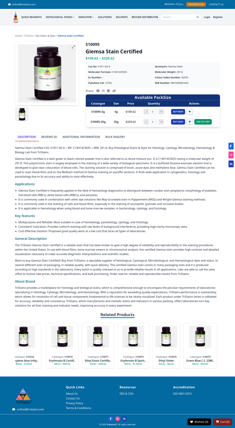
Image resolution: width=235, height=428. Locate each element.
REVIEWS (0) (49, 137)
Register (218, 17)
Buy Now (178, 111)
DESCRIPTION (27, 137)
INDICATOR (86, 17)
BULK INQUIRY (115, 137)
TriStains (28, 35)
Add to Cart (203, 121)
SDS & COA (126, 393)
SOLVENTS (122, 17)
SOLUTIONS (105, 17)
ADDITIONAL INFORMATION (81, 137)
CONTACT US (216, 4)
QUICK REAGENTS (31, 17)
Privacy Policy (74, 403)
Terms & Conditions (78, 408)
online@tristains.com (22, 4)
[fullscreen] (73, 47)
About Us (72, 393)
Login (207, 17)
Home (18, 35)
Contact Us (73, 398)
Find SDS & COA (196, 4)
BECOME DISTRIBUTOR (145, 17)
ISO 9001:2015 (182, 393)
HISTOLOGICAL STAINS (60, 17)
